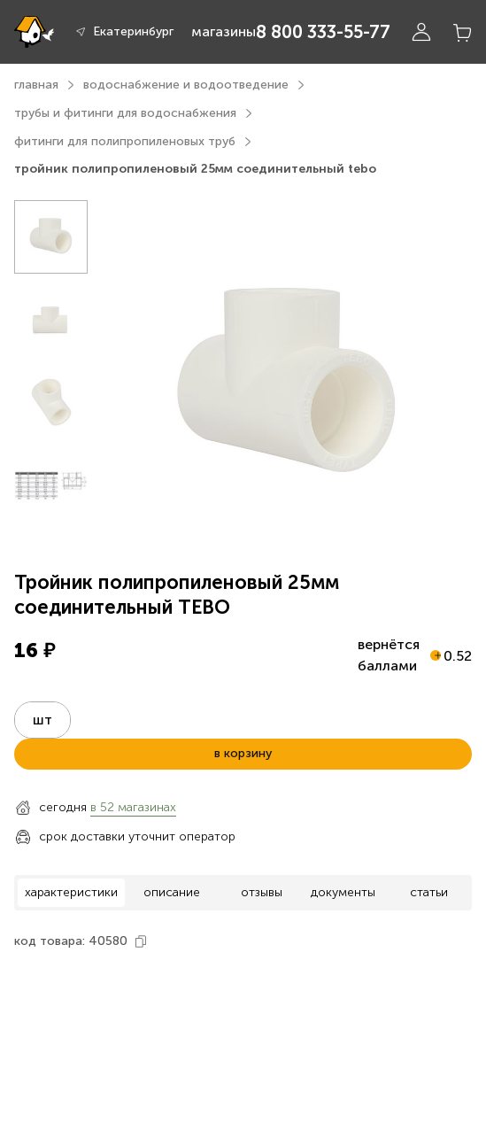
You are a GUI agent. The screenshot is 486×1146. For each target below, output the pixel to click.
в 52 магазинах (133, 807)
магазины (223, 31)
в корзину (243, 753)
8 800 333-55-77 (323, 32)
